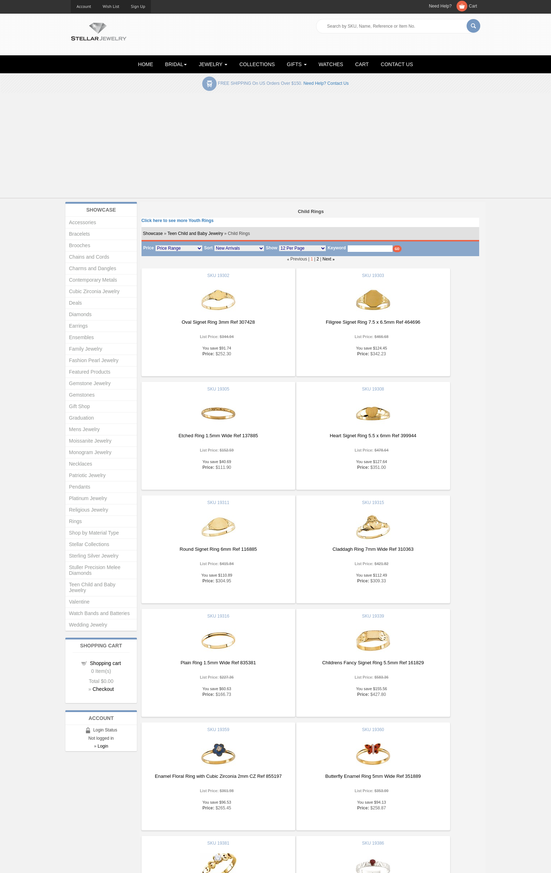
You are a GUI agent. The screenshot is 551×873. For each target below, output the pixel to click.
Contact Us (292, 825)
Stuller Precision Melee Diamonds (94, 570)
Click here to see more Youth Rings (178, 220)
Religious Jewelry (88, 510)
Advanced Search (89, 811)
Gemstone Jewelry (90, 383)
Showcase (153, 233)
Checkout (103, 689)
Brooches (79, 245)
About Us (80, 797)
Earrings (78, 326)
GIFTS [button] (297, 64)
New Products (190, 797)
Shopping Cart (86, 818)
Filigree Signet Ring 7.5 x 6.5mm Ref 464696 (310, 322)
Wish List (111, 6)
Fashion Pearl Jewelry (94, 360)
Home (77, 790)
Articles (288, 790)
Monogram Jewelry (90, 452)
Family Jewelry (85, 349)
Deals (75, 303)
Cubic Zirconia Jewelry (94, 291)
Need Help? (440, 6)
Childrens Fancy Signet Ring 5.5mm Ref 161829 (310, 549)
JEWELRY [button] (213, 64)
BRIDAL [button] (176, 64)
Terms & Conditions (301, 818)
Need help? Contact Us (326, 83)
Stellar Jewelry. (103, 861)
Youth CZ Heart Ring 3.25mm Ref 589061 (309, 671)
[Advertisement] (275, 147)
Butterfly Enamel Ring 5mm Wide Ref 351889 (197, 662)
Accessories (82, 222)
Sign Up (138, 6)
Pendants (79, 487)
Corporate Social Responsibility (103, 825)
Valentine (79, 602)
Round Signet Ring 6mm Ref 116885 (309, 435)
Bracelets (79, 234)
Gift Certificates (87, 804)
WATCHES (331, 64)
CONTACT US (397, 64)
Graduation (81, 418)
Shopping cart (105, 663)
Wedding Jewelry (88, 625)
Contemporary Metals (93, 280)
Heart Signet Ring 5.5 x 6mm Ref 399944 (197, 435)
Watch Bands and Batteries (99, 613)
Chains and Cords (89, 257)
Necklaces (80, 464)
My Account (188, 804)
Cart (473, 6)
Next (327, 259)
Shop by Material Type (94, 533)
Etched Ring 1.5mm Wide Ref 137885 (422, 322)
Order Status (189, 811)
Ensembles (81, 337)
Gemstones (82, 395)
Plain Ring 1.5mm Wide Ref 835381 (197, 549)
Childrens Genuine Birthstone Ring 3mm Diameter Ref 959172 (422, 665)
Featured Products (89, 372)
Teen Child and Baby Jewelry (195, 233)
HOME (145, 64)
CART (362, 64)
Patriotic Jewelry (87, 475)
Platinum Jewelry (88, 498)
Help (286, 804)
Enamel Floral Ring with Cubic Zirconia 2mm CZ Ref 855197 (422, 552)
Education (291, 797)
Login (103, 746)
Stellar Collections (89, 544)
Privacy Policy (295, 811)
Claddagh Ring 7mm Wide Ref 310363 (422, 435)
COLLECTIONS (257, 64)
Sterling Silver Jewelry (94, 556)
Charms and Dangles (92, 268)
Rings (75, 521)
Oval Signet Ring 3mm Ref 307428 (197, 322)
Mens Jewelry (84, 429)
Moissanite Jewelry (90, 441)
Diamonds (80, 314)
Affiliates (185, 818)
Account (84, 6)
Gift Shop (79, 406)
